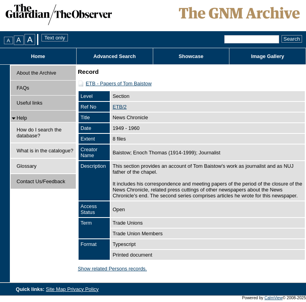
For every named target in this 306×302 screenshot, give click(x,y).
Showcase (191, 56)
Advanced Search (114, 56)
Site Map (56, 289)
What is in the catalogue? (45, 151)
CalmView (274, 298)
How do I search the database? (39, 133)
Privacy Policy (83, 289)
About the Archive (36, 73)
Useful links (29, 103)
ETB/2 (120, 107)
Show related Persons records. (112, 269)
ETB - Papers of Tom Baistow (119, 83)
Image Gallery (267, 56)
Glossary (27, 166)
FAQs (23, 88)
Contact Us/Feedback (41, 181)
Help (22, 118)
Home (38, 56)
